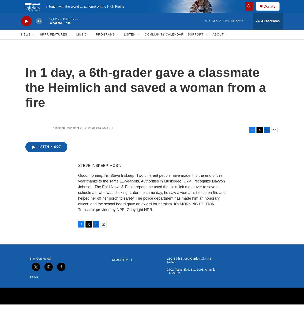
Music (81, 44)
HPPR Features (53, 44)
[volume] (39, 31)
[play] (26, 30)
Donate (272, 11)
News (26, 44)
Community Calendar (164, 44)
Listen (130, 44)
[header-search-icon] (251, 11)
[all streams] (268, 30)
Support (195, 44)
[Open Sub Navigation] (34, 44)
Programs (105, 44)
